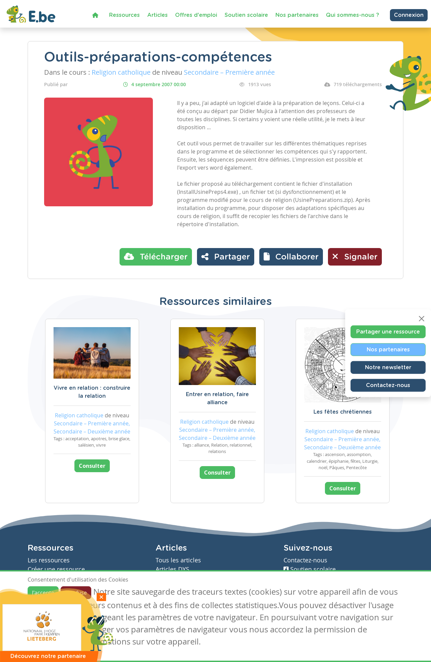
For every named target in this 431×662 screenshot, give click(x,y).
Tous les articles (178, 560)
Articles (157, 15)
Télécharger (156, 256)
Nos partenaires (297, 15)
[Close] (422, 318)
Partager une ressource (388, 331)
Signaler (354, 256)
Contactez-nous (388, 385)
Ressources (124, 15)
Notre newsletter (388, 367)
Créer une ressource (56, 569)
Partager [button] (225, 256)
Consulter (92, 465)
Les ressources (49, 560)
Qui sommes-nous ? (352, 15)
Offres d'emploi (196, 15)
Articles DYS (172, 569)
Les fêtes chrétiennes (342, 412)
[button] (291, 257)
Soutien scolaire (246, 15)
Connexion (409, 15)
